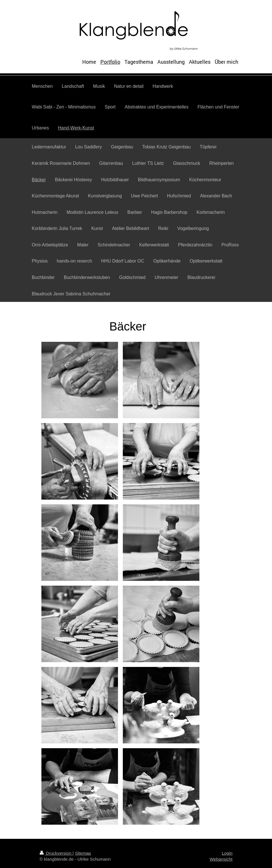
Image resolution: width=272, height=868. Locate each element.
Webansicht (221, 859)
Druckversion (56, 853)
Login (227, 853)
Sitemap (83, 853)
